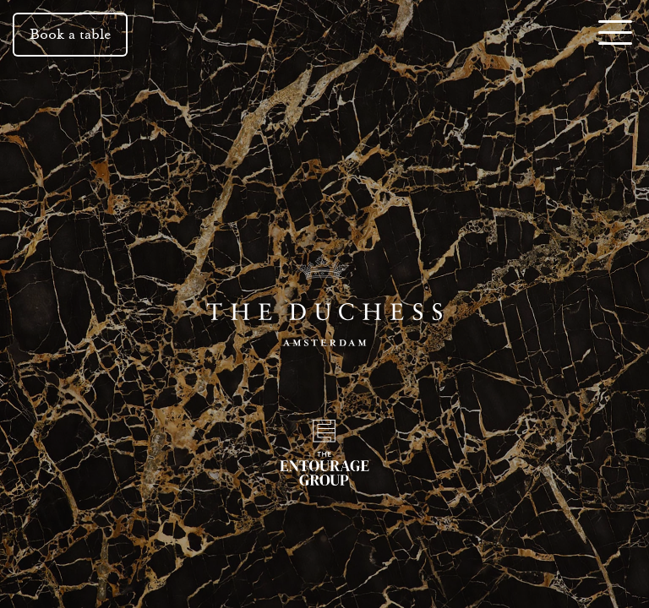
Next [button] (597, 304)
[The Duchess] (324, 304)
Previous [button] (52, 304)
